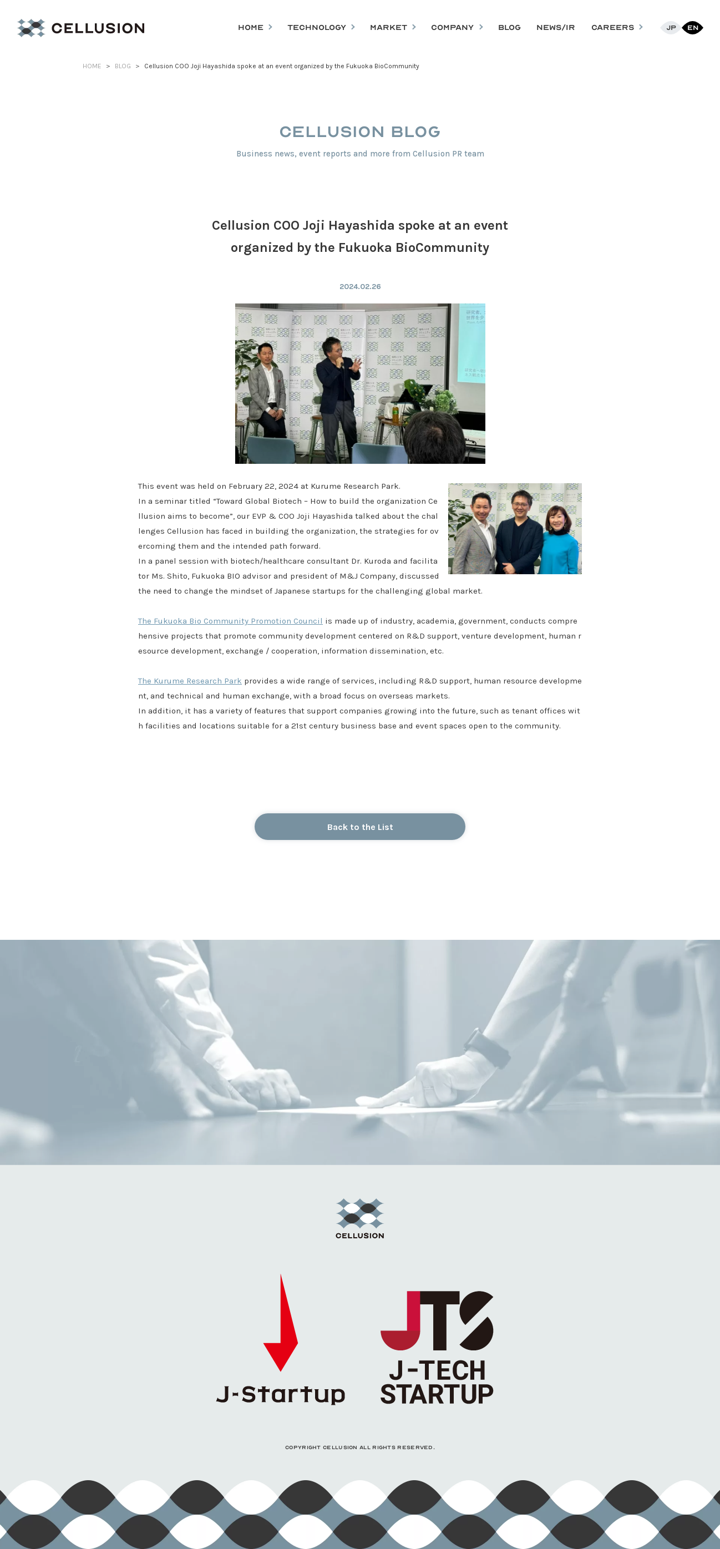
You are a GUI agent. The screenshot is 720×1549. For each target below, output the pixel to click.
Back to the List (360, 827)
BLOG (509, 27)
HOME (92, 66)
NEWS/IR (555, 27)
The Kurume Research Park (190, 681)
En (692, 28)
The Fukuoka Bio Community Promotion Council (230, 621)
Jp (671, 28)
